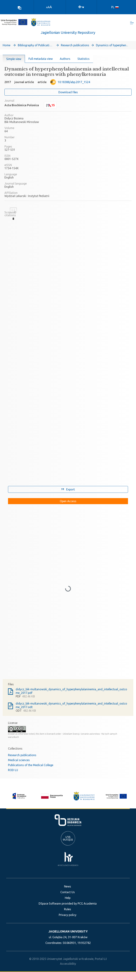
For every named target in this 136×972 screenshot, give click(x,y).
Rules (67, 909)
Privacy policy (67, 914)
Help (67, 897)
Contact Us (67, 892)
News (67, 886)
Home (6, 46)
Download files (68, 92)
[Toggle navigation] (132, 23)
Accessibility (68, 963)
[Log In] (81, 6)
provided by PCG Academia (79, 903)
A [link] (47, 7)
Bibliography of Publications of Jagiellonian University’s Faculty (35, 46)
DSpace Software (50, 903)
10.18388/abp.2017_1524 (74, 82)
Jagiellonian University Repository (68, 33)
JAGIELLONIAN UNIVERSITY (68, 931)
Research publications (75, 46)
